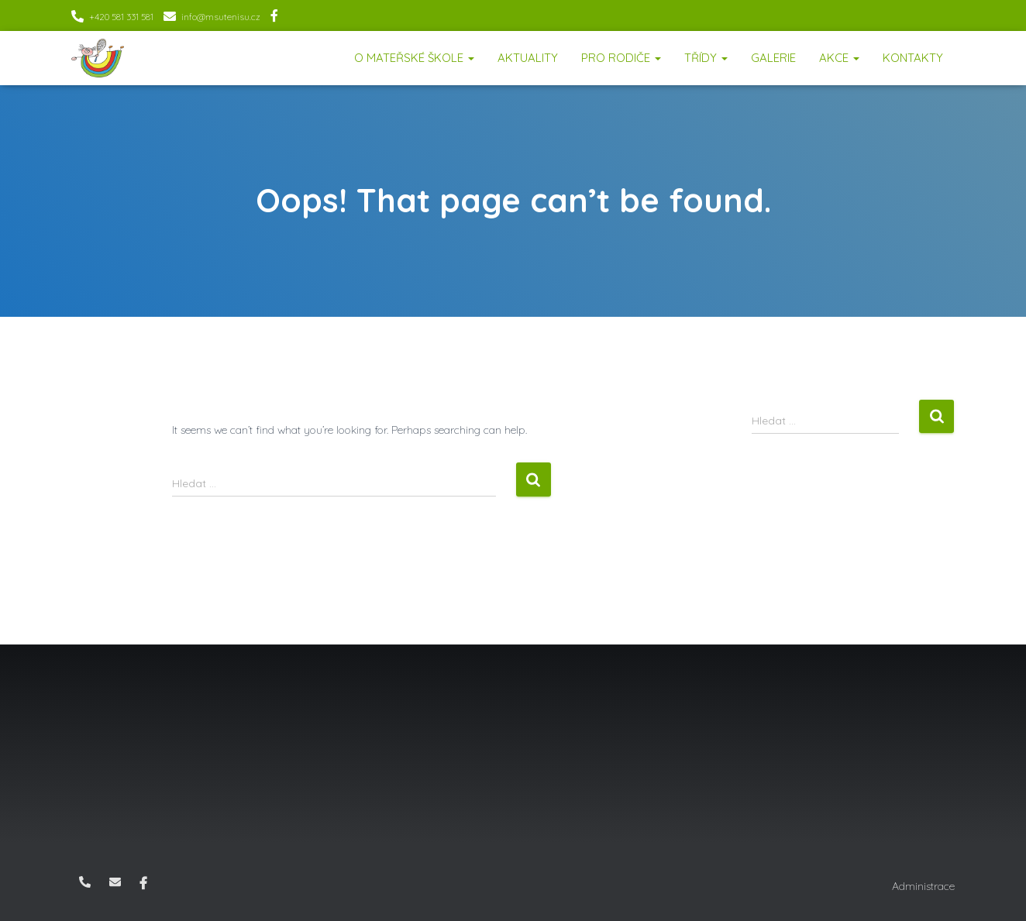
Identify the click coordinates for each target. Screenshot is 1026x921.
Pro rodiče (621, 57)
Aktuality (528, 57)
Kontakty (913, 57)
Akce (839, 57)
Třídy (706, 57)
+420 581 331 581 (121, 16)
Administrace (923, 886)
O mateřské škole (414, 57)
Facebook (274, 18)
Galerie (773, 57)
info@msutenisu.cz (220, 16)
